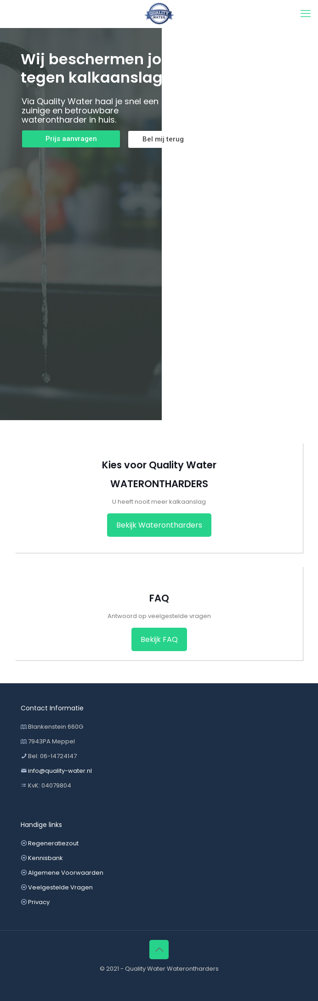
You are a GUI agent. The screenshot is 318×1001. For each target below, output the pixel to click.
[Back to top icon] (159, 949)
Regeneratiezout (53, 843)
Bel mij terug (163, 139)
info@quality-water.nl (60, 770)
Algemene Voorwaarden (65, 872)
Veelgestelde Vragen (60, 887)
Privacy (39, 902)
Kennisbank (45, 858)
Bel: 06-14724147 (52, 756)
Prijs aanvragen (71, 139)
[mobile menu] (305, 14)
